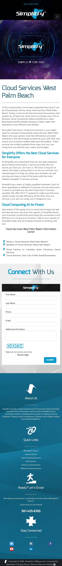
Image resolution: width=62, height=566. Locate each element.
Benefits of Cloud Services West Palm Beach (28, 245)
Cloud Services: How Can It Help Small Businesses (31, 255)
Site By (51, 564)
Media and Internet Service (31, 469)
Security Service (31, 454)
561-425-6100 (31, 4)
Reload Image (23, 355)
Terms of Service (38, 564)
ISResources (40, 561)
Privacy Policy (23, 564)
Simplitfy (29, 561)
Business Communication (31, 465)
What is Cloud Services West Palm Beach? (27, 241)
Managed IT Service (31, 451)
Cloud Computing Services (31, 458)
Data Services (31, 461)
